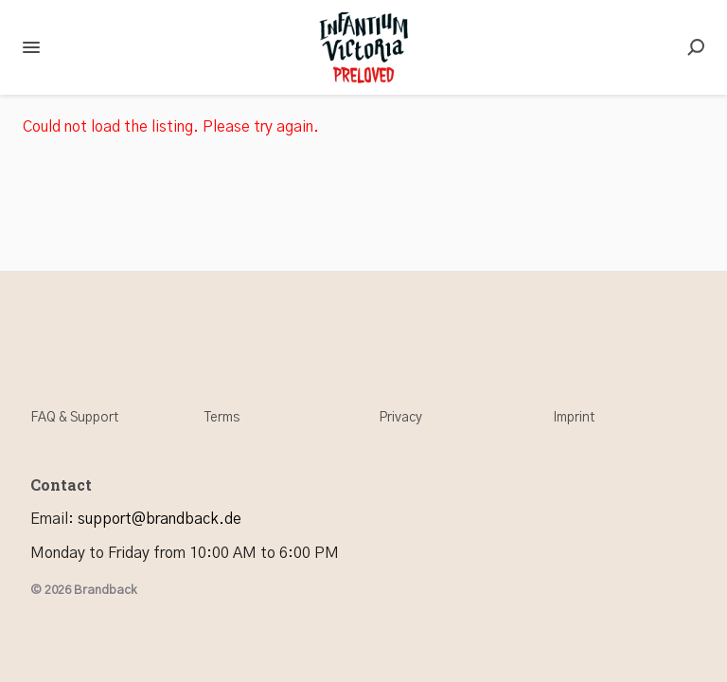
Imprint (573, 417)
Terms (221, 417)
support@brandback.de (159, 519)
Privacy (400, 417)
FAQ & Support (74, 417)
